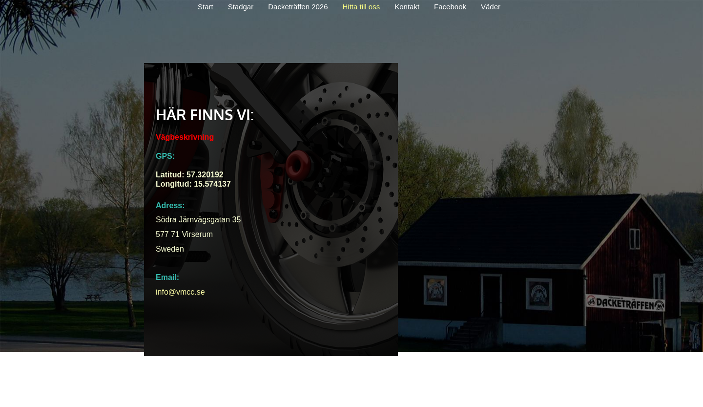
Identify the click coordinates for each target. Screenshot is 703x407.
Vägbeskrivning (185, 137)
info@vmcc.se (180, 292)
